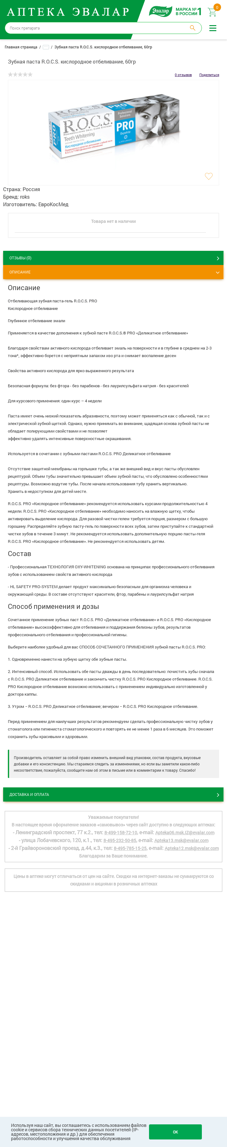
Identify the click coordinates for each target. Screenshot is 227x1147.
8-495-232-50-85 (119, 840)
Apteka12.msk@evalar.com (192, 848)
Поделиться (209, 74)
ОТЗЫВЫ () (20, 258)
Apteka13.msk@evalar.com (181, 840)
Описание (19, 271)
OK (175, 1131)
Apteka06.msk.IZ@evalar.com (184, 832)
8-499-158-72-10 (120, 832)
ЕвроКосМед (53, 204)
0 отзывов (183, 74)
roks (25, 196)
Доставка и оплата (29, 794)
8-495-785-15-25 (130, 848)
